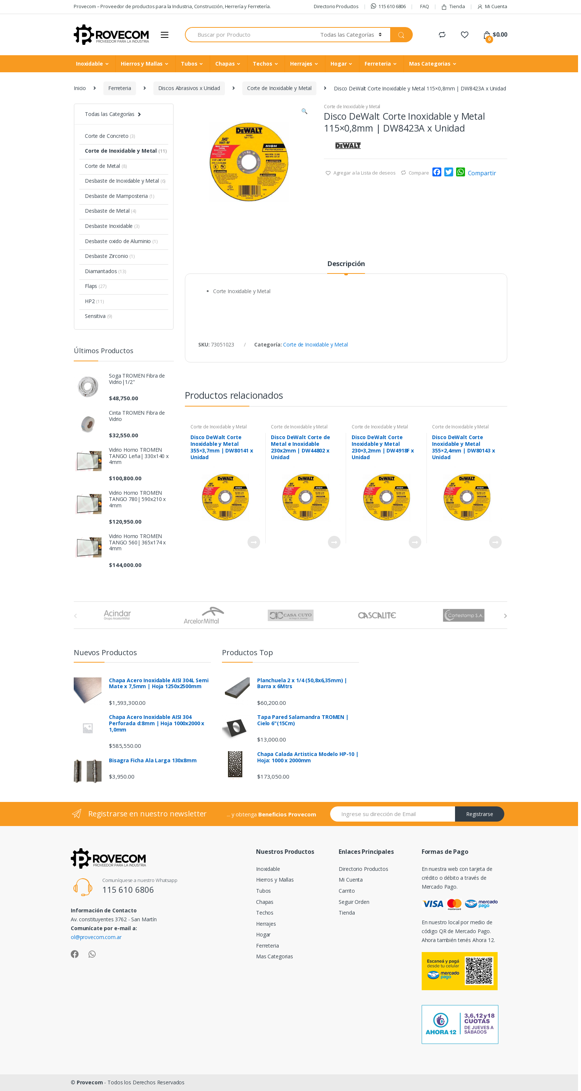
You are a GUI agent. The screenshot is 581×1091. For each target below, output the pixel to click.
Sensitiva (98, 315)
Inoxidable (89, 63)
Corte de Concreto (110, 135)
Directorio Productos (336, 6)
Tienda (453, 6)
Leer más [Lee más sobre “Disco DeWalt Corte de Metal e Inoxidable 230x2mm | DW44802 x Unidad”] (334, 542)
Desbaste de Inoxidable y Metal (125, 180)
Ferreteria (378, 63)
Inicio (80, 88)
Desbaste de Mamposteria (120, 195)
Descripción (346, 264)
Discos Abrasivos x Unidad (189, 88)
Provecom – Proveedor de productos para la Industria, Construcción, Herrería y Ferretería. (172, 6)
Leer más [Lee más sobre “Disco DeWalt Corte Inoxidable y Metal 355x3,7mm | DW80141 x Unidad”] (253, 542)
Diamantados (105, 271)
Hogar (338, 63)
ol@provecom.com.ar (96, 937)
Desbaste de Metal (110, 210)
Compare (419, 172)
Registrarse (479, 814)
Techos (262, 63)
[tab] (346, 266)
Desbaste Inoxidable (112, 225)
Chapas (225, 63)
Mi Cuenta (492, 6)
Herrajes (301, 63)
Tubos (189, 63)
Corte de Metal (106, 165)
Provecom (90, 1082)
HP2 (94, 301)
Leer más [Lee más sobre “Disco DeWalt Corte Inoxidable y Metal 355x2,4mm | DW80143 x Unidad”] (495, 542)
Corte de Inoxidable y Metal (279, 88)
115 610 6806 (388, 6)
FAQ (424, 6)
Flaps (96, 285)
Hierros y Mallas (142, 63)
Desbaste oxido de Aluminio (121, 241)
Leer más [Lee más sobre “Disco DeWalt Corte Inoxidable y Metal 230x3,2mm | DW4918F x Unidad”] (414, 542)
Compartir (482, 173)
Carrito (347, 890)
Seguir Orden (354, 901)
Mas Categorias (430, 63)
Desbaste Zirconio (110, 255)
